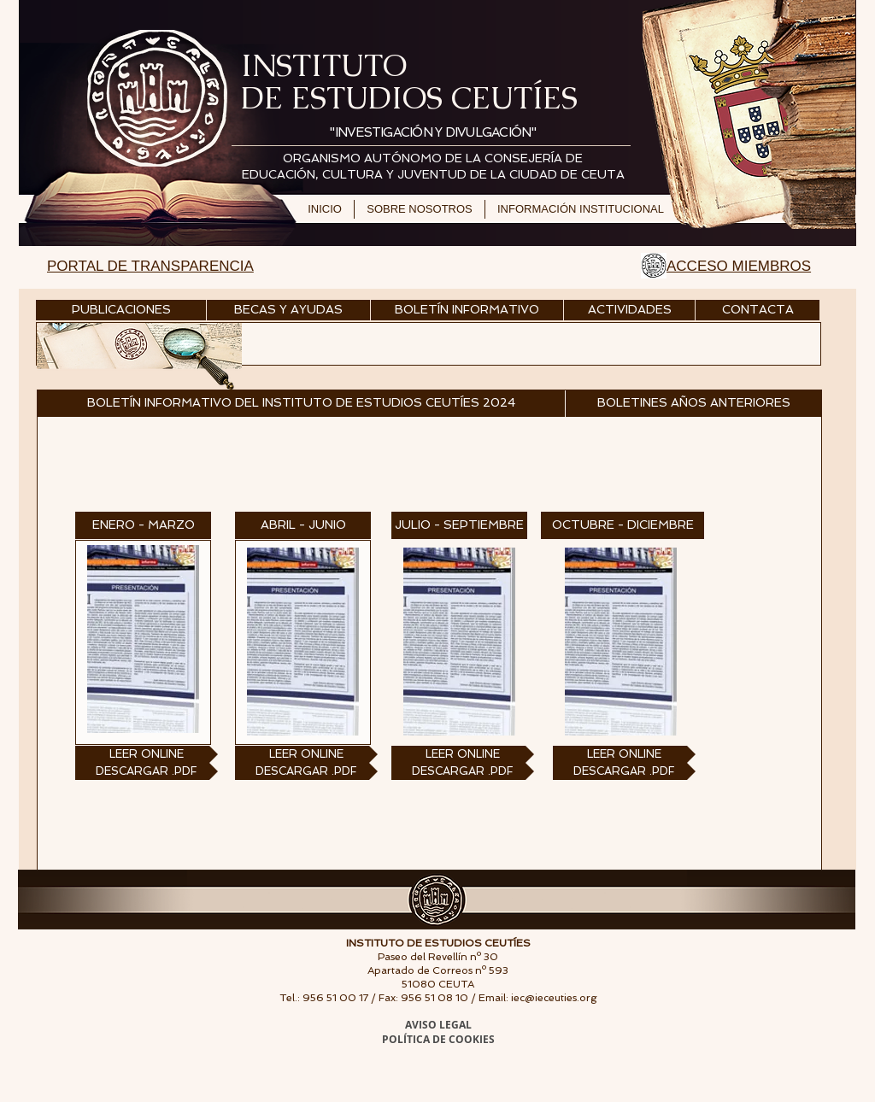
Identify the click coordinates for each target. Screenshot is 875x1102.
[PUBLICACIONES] (121, 310)
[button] (301, 403)
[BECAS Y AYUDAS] (288, 310)
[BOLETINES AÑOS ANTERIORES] (694, 403)
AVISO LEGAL (438, 1024)
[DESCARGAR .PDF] (146, 771)
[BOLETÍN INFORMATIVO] (467, 310)
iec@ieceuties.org (554, 998)
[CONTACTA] (757, 310)
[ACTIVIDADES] (629, 310)
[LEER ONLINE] (146, 754)
